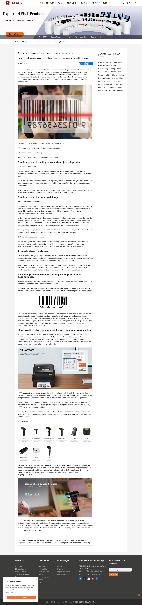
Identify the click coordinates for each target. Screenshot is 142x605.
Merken (60, 3)
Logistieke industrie (63, 571)
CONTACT (96, 3)
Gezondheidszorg (63, 574)
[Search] (124, 3)
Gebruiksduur (84, 602)
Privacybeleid (73, 602)
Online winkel (43, 569)
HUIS (41, 3)
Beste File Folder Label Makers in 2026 (112, 81)
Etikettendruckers (21, 569)
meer (102, 56)
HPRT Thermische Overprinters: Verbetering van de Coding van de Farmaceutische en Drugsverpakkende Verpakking (66, 540)
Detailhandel (61, 569)
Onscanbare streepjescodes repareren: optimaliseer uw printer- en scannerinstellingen (61, 42)
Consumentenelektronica (23, 574)
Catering (60, 566)
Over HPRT (43, 37)
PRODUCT (50, 3)
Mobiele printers (20, 571)
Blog (101, 37)
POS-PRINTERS (20, 566)
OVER (105, 3)
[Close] (36, 579)
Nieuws (93, 37)
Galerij (68, 37)
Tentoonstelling (80, 37)
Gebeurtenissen (57, 37)
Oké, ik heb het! (21, 598)
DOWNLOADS (72, 3)
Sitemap (93, 602)
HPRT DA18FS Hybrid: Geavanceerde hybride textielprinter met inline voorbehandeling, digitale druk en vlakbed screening (71, 543)
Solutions (84, 3)
